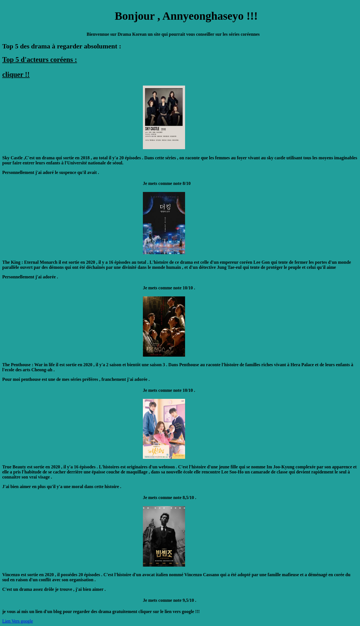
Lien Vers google (17, 621)
